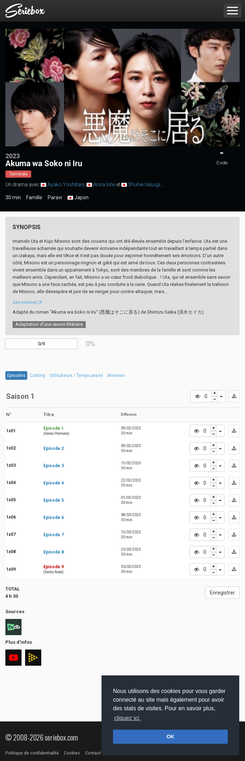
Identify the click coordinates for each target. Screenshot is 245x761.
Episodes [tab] (16, 375)
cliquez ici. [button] (127, 718)
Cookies (72, 753)
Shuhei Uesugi (144, 184)
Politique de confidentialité (32, 753)
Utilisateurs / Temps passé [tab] (76, 375)
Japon (78, 198)
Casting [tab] (37, 375)
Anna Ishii (104, 184)
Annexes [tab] (116, 375)
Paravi (55, 197)
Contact (93, 753)
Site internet (27, 302)
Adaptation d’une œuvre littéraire (49, 324)
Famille (34, 197)
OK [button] (170, 736)
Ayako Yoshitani (65, 184)
